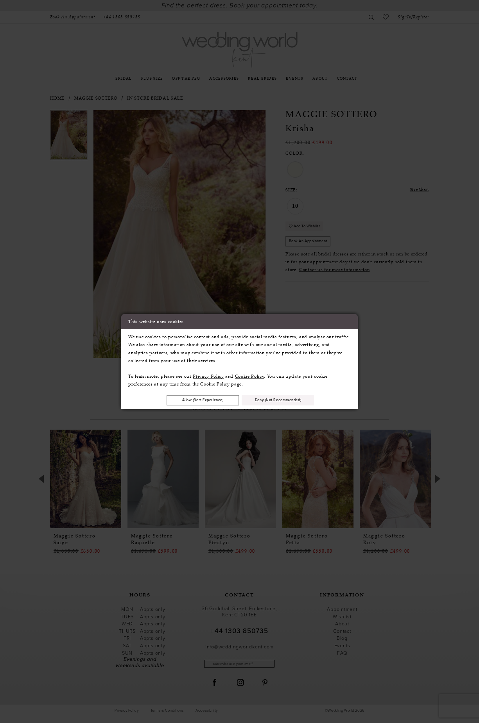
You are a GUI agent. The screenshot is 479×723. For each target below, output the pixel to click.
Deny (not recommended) (284, 400)
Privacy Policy (208, 375)
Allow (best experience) (196, 400)
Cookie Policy (249, 375)
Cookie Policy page (221, 383)
